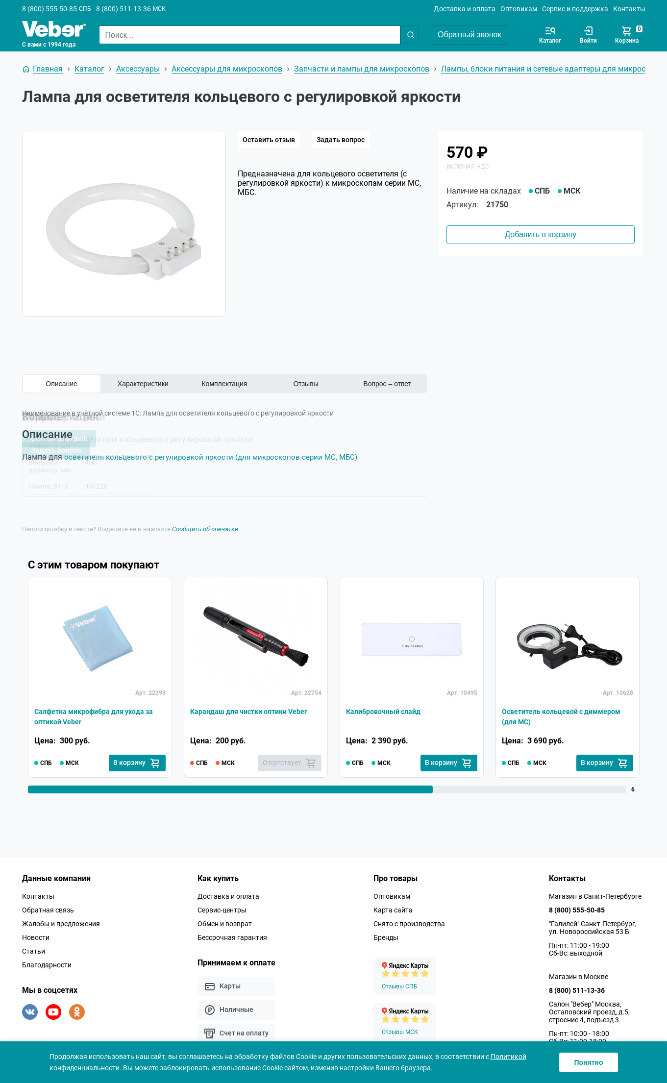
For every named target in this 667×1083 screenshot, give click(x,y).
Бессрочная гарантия (232, 937)
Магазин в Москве (578, 976)
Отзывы (305, 384)
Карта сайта (393, 909)
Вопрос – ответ (387, 384)
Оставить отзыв (269, 140)
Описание (61, 384)
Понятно (588, 1062)
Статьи (33, 951)
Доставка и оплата (464, 9)
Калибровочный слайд (388, 709)
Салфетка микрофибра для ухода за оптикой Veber (96, 714)
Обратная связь (48, 909)
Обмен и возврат (225, 923)
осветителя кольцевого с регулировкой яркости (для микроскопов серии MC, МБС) (217, 457)
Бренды (385, 937)
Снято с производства (409, 923)
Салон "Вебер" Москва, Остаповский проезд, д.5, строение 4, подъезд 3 (589, 1011)
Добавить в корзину (540, 234)
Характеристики (143, 384)
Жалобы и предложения (61, 923)
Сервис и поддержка (575, 9)
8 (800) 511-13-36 (123, 9)
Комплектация (224, 384)
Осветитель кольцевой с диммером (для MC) (547, 714)
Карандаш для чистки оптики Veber (244, 714)
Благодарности (47, 964)
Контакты (629, 9)
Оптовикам (518, 9)
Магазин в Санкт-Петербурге (595, 896)
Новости (35, 937)
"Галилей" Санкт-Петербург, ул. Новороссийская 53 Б (593, 927)
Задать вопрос (341, 140)
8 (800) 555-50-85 (49, 9)
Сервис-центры (222, 909)
